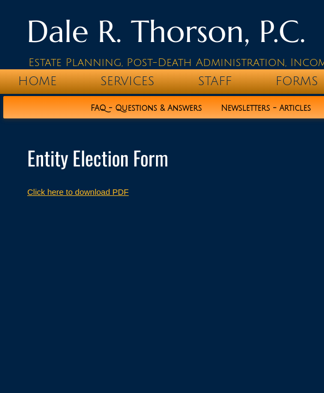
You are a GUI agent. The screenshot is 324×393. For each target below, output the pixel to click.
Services (127, 81)
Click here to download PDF (78, 191)
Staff (215, 81)
